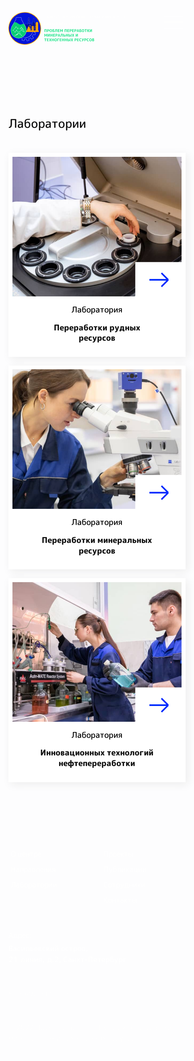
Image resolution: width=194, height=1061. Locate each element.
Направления (33, 869)
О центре (26, 854)
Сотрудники (124, 885)
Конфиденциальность (45, 993)
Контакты (120, 900)
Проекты (118, 854)
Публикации (125, 869)
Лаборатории (34, 885)
